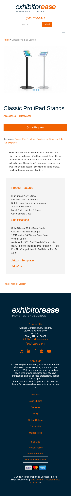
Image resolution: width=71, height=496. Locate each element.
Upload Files (35, 433)
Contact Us (35, 426)
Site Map (35, 442)
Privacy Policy (35, 447)
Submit (48, 24)
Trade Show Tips (35, 453)
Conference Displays (47, 139)
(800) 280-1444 (35, 18)
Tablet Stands (24, 116)
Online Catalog (35, 420)
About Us (35, 394)
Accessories (10, 116)
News (35, 414)
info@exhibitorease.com (35, 339)
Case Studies (35, 401)
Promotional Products (35, 459)
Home (7, 40)
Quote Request (35, 127)
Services (35, 407)
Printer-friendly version (15, 284)
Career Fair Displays (25, 139)
